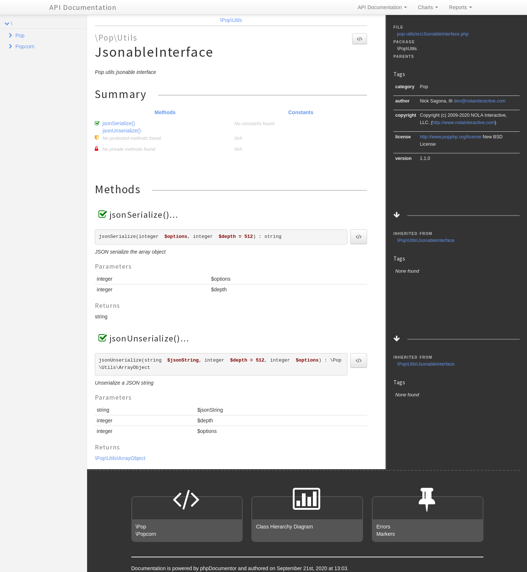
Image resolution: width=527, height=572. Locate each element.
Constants (300, 112)
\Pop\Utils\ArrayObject (120, 458)
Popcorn (24, 46)
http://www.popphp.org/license (450, 136)
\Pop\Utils (231, 20)
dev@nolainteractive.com (480, 101)
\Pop (141, 527)
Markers (385, 534)
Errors (383, 527)
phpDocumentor (219, 568)
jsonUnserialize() (121, 131)
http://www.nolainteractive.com (464, 122)
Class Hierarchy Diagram (284, 527)
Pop (20, 35)
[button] (359, 38)
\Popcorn (146, 534)
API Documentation (82, 7)
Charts (428, 7)
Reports (460, 7)
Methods (165, 112)
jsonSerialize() (118, 123)
